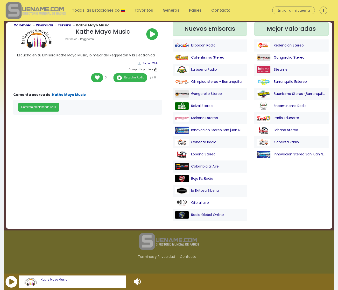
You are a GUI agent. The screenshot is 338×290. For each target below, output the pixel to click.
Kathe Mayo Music (54, 280)
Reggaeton (87, 39)
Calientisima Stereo (199, 57)
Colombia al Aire (197, 166)
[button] (11, 282)
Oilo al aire (192, 202)
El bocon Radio (195, 45)
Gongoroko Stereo (198, 94)
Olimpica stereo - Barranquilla (208, 81)
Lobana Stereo (195, 154)
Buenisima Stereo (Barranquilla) (291, 94)
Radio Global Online (199, 215)
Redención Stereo (280, 45)
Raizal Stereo (194, 106)
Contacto (221, 10)
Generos (171, 10)
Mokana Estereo (196, 118)
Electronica (70, 39)
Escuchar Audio (134, 77)
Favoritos (144, 10)
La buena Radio (196, 69)
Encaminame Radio (282, 106)
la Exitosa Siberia (197, 190)
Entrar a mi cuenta (293, 10)
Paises (195, 10)
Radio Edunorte (278, 118)
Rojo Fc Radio (194, 178)
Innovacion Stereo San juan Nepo (210, 130)
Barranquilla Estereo (282, 81)
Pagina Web (150, 63)
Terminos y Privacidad (156, 256)
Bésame (272, 69)
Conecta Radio (195, 142)
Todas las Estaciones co (96, 10)
